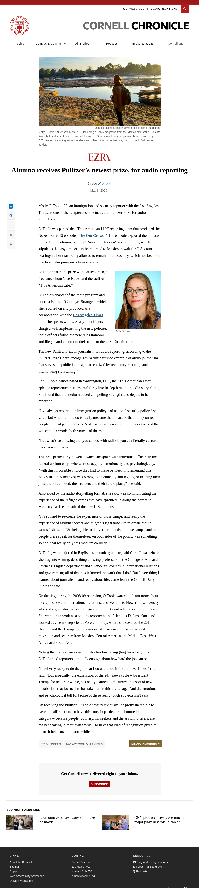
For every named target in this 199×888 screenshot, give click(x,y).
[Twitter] (177, 884)
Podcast (111, 39)
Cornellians (176, 39)
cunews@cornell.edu (84, 872)
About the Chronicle (21, 858)
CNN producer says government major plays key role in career (159, 816)
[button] (185, 5)
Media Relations (164, 4)
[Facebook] (168, 884)
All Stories (82, 39)
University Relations (22, 876)
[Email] (185, 884)
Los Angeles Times (88, 311)
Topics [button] (19, 39)
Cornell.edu (134, 4)
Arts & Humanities (51, 740)
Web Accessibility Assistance (27, 872)
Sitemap (15, 863)
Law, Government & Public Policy (84, 740)
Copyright (15, 867)
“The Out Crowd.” (92, 232)
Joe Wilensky (101, 180)
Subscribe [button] (99, 780)
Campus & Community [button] (51, 39)
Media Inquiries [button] (145, 739)
